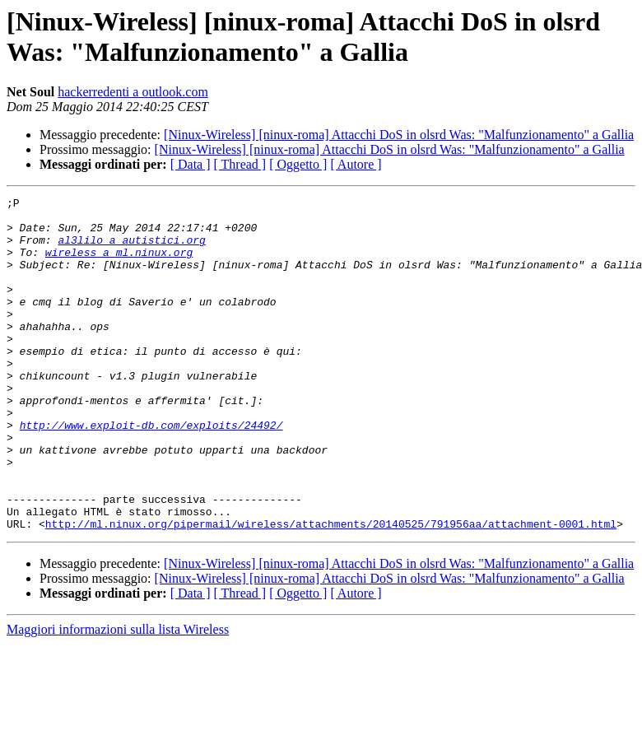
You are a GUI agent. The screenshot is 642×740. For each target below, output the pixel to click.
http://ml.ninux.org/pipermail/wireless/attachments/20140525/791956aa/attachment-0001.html (330, 590)
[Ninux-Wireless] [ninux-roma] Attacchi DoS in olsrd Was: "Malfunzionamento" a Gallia (399, 135)
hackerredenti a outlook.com (133, 92)
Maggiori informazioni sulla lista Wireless (118, 696)
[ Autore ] (355, 164)
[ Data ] (190, 164)
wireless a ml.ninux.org (119, 264)
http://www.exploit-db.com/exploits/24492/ (151, 471)
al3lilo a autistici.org (131, 249)
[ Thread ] (240, 164)
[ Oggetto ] (298, 164)
